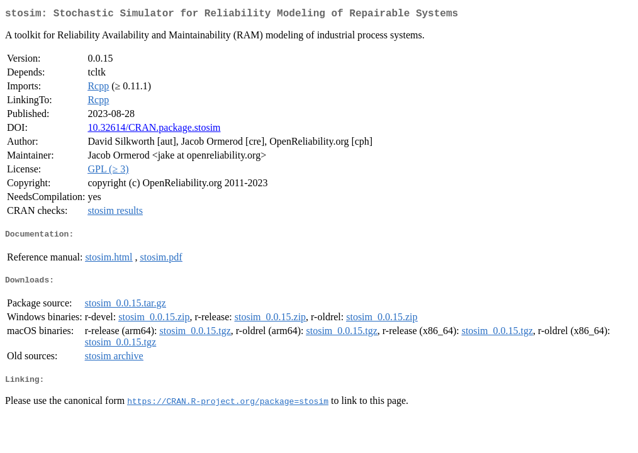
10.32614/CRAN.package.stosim (153, 130)
